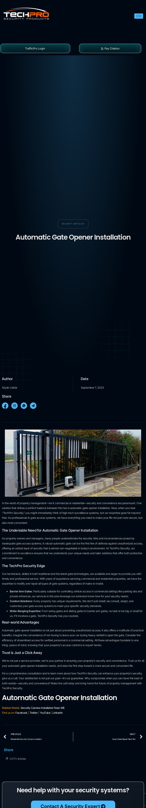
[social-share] (5, 405)
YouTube (45, 712)
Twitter (34, 712)
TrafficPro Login (35, 48)
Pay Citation (110, 48)
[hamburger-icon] (138, 16)
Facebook (21, 712)
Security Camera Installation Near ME (43, 707)
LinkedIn (58, 712)
